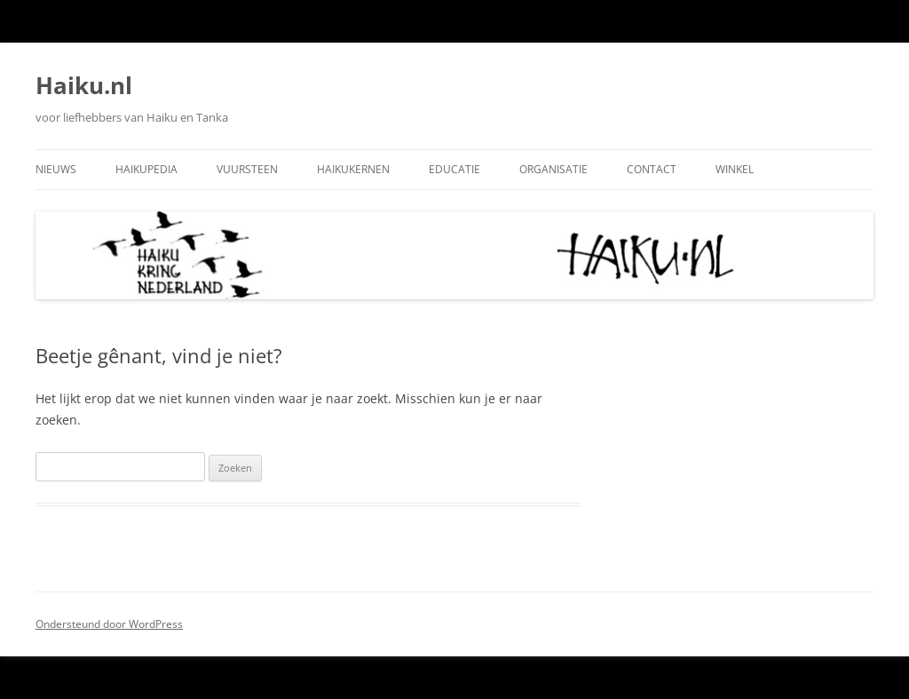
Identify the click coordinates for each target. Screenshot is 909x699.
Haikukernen (353, 169)
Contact (651, 169)
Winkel (734, 169)
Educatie (454, 169)
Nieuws (56, 169)
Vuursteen (247, 169)
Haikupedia (146, 169)
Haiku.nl (84, 85)
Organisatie (553, 169)
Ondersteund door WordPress (109, 623)
